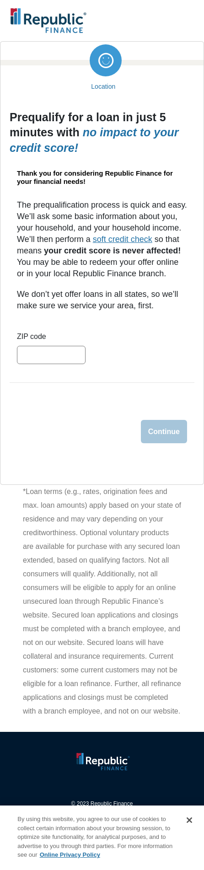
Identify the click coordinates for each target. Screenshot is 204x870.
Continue (164, 431)
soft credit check (122, 239)
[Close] (189, 820)
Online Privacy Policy (70, 854)
